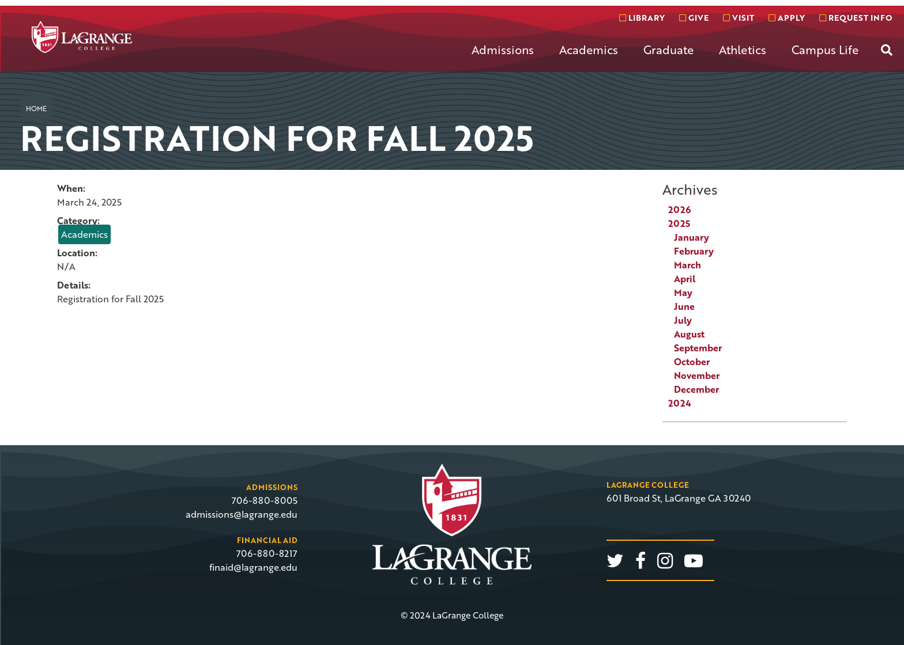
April (684, 279)
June (684, 306)
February (694, 251)
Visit (738, 18)
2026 (679, 210)
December (696, 389)
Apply (787, 18)
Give (694, 18)
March (687, 265)
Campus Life (825, 49)
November (697, 375)
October (692, 362)
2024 (679, 403)
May (683, 292)
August (689, 334)
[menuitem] (503, 59)
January (691, 237)
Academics (588, 49)
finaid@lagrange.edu (253, 567)
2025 (679, 223)
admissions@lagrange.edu (241, 514)
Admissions (503, 49)
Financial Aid (267, 540)
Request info (855, 18)
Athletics (742, 49)
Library (642, 18)
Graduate (668, 49)
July (683, 320)
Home (36, 108)
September (698, 348)
